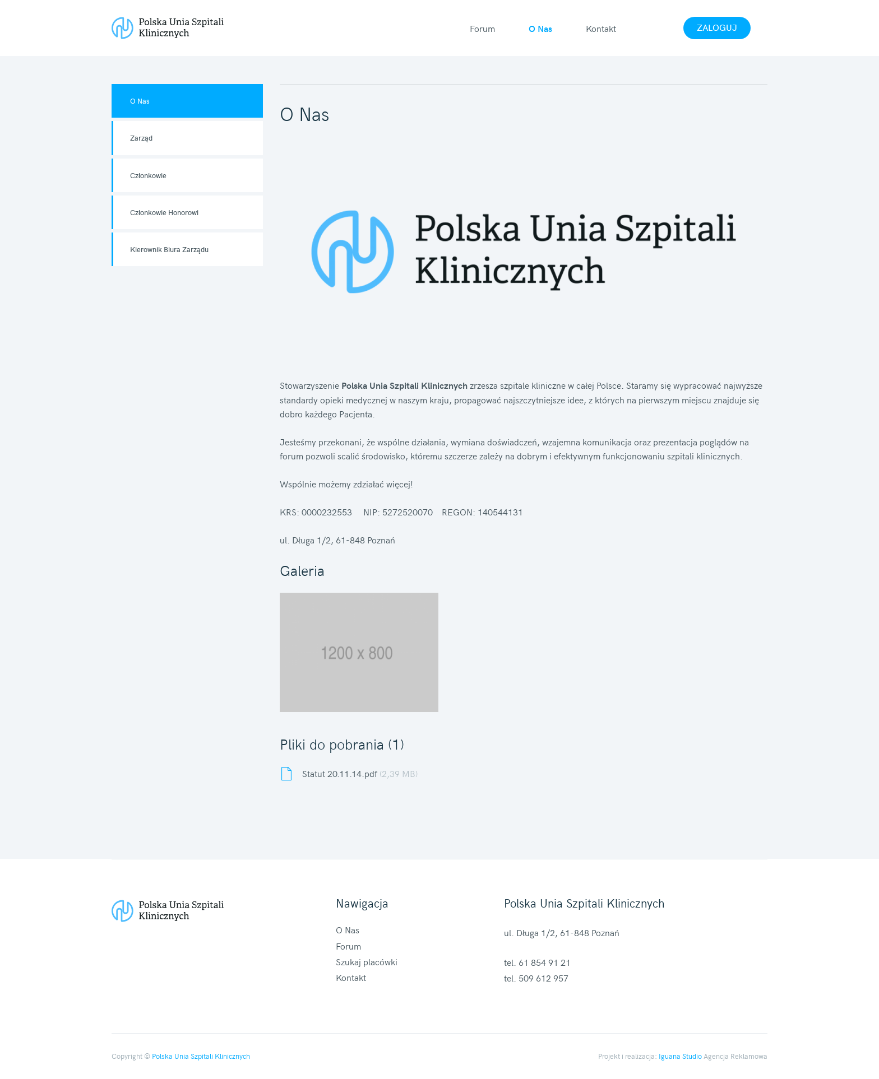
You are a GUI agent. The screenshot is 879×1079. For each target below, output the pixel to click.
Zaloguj (717, 27)
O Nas (540, 28)
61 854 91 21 (545, 962)
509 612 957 (543, 977)
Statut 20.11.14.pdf (360, 773)
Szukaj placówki (366, 961)
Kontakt (601, 28)
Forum (482, 28)
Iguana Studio (680, 1056)
